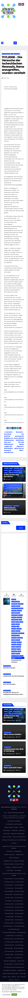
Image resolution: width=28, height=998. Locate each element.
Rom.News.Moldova (8, 926)
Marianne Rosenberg (14, 857)
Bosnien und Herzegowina (17, 608)
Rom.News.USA (20, 960)
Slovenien (18, 646)
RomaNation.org (21, 970)
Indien (20, 619)
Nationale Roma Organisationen (15, 486)
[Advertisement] (14, 28)
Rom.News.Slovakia (18, 948)
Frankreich (19, 617)
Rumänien (14, 642)
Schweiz (19, 644)
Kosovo (17, 624)
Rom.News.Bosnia (9, 888)
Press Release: (17, 870)
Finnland (14, 617)
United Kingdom (16, 470)
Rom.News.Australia (9, 881)
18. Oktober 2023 (10, 720)
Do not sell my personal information (11, 991)
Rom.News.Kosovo (9, 919)
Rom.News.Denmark (18, 900)
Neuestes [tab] (6, 595)
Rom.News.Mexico (19, 923)
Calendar (21, 827)
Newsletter (8, 867)
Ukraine (6, 470)
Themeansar (14, 809)
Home (5, 812)
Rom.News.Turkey (19, 954)
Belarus (13, 606)
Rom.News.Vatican (8, 964)
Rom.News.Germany (9, 910)
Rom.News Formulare (13, 493)
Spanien (11, 468)
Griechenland (16, 505)
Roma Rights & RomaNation (9, 970)
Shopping (4, 976)
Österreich (19, 637)
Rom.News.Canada (19, 891)
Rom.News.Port (18, 935)
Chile (13, 612)
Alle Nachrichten (6, 53)
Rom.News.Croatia (9, 897)
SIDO (9, 976)
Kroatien (14, 626)
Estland (20, 615)
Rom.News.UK (9, 957)
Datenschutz (22, 830)
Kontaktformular (20, 854)
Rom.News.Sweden (9, 954)
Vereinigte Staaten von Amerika (15, 472)
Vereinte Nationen (8, 491)
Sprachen (14, 976)
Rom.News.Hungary (9, 913)
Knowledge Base (17, 851)
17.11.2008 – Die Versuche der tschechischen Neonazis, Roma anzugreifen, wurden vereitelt (13, 65)
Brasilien (14, 610)
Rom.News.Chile (8, 894)
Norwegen (14, 637)
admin (18, 720)
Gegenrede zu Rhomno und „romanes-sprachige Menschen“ (14, 847)
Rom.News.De (8, 900)
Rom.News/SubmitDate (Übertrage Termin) (14, 967)
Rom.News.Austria (19, 881)
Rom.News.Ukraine (17, 957)
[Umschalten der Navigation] (15, 42)
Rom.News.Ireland (19, 913)
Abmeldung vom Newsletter (14, 821)
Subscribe (23, 976)
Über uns (17, 979)
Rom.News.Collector (18, 894)
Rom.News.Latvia (19, 919)
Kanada (13, 624)
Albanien (14, 599)
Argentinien (14, 603)
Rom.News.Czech (19, 897)
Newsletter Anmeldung (17, 867)
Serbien (13, 646)
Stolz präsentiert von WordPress (9, 807)
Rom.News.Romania (9, 945)
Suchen (5, 523)
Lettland (14, 628)
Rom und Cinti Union (9, 684)
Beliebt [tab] (13, 595)
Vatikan (5, 472)
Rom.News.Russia (19, 945)
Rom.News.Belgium (19, 885)
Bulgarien (19, 610)
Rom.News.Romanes (19, 938)
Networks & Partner (19, 864)
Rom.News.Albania (8, 878)
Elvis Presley (6, 833)
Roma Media (14, 488)
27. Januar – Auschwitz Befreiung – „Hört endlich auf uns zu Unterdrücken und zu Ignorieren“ (14, 816)
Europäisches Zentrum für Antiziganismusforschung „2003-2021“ (13, 694)
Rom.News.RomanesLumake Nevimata (14, 941)
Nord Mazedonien (15, 635)
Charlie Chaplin (6, 830)
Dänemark (17, 612)
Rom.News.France (19, 907)
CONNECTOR (15, 830)
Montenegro (14, 633)
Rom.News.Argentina (19, 878)
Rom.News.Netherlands (14, 929)
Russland (19, 642)
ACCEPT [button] (14, 994)
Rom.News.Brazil (19, 888)
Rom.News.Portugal (8, 938)
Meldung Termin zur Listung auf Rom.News (14, 860)
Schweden (14, 644)
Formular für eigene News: (19, 836)
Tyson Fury (11, 979)
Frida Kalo (14, 843)
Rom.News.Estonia (19, 904)
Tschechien (16, 53)
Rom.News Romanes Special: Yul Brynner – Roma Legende (14, 874)
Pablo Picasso (10, 870)
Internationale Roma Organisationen (12, 484)
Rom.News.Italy (18, 916)
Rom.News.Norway (21, 932)
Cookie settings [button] (6, 994)
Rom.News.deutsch (9, 904)
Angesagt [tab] (21, 595)
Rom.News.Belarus (8, 885)
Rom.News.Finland (9, 907)
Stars (18, 976)
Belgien (18, 606)
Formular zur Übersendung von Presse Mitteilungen (14, 840)
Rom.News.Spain (19, 951)
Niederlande (21, 633)
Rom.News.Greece (19, 910)
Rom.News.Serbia (9, 948)
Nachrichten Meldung (9, 864)
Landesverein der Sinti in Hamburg (13, 676)
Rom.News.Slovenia (9, 951)
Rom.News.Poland (10, 935)
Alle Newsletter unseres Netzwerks (14, 824)
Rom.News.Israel (10, 916)
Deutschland (14, 615)
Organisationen (7, 488)
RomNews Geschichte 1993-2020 (10, 973)
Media (5, 486)
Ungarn (10, 470)
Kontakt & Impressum (9, 854)
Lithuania (19, 628)
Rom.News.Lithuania (9, 923)
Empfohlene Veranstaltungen (17, 833)
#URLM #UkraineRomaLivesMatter (16, 812)
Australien (20, 603)
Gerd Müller (9, 851)
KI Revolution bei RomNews (11, 476)
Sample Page (22, 973)
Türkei (21, 468)
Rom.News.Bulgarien (9, 891)
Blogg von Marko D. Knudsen (11, 827)
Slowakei (6, 468)
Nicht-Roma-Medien (9, 668)
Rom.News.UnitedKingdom (10, 960)
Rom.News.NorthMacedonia (9, 932)
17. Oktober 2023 (10, 753)
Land (12, 53)
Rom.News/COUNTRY (19, 964)
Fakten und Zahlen (7, 836)
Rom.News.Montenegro (19, 926)
